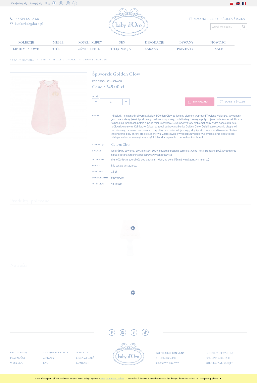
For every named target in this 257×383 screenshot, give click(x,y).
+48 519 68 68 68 (26, 19)
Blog (47, 3)
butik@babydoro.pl (29, 23)
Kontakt (82, 362)
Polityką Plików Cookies (112, 378)
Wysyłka (16, 362)
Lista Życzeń (85, 357)
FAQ (45, 362)
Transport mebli (55, 352)
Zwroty (48, 357)
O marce (82, 352)
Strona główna (23, 60)
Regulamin (18, 352)
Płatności (17, 357)
